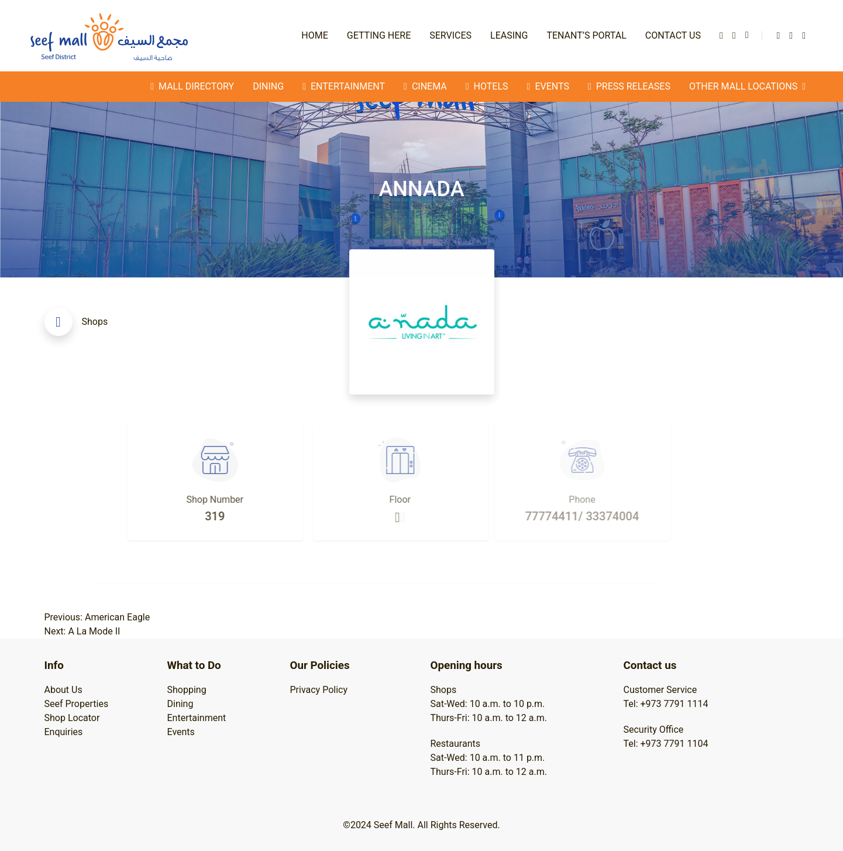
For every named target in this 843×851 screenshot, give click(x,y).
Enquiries (63, 731)
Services (450, 35)
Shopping (187, 689)
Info (54, 665)
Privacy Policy (319, 689)
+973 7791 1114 (674, 703)
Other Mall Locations (747, 87)
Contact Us (673, 35)
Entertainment (196, 717)
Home (314, 35)
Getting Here (379, 35)
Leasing (509, 35)
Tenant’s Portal (586, 35)
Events (181, 731)
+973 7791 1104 (674, 743)
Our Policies (320, 665)
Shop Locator (72, 717)
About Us (63, 689)
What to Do (194, 665)
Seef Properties (76, 703)
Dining (268, 86)
